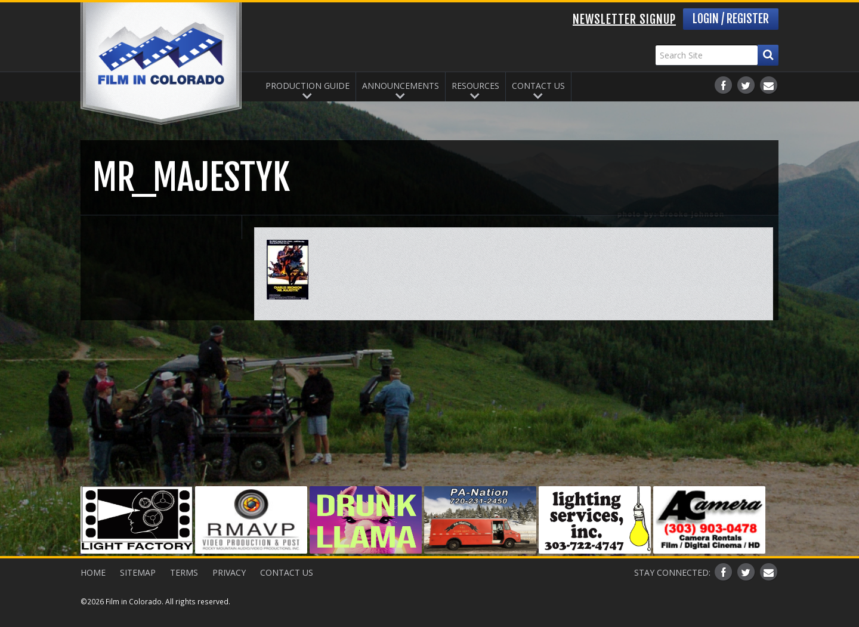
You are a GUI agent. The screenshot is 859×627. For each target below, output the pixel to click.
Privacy (229, 572)
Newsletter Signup (624, 19)
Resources (475, 85)
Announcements (400, 85)
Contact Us (538, 85)
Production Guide (307, 85)
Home (93, 572)
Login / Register (731, 18)
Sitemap (138, 572)
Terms (184, 572)
